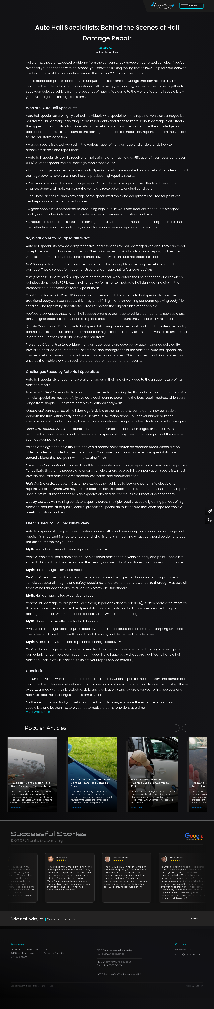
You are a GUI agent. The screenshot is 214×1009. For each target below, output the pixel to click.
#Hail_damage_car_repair (38, 712)
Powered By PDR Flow (193, 996)
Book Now (196, 918)
